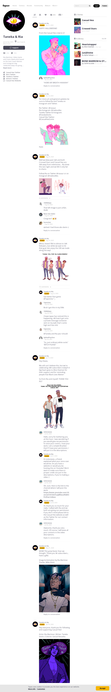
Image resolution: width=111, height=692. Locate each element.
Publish (104, 6)
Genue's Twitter (12, 79)
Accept (102, 688)
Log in (96, 6)
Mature (47, 5)
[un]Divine (87, 52)
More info (31, 689)
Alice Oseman (89, 47)
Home (14, 5)
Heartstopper (89, 44)
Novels (29, 5)
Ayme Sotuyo (88, 55)
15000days (47, 203)
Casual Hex (88, 20)
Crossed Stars (89, 28)
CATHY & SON (89, 63)
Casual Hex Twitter (13, 72)
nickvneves (48, 432)
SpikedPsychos (49, 78)
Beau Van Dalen (49, 214)
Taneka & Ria (44, 23)
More (55, 5)
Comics (22, 5)
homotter (47, 222)
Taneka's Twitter (12, 76)
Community (38, 5)
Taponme (47, 303)
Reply (52, 86)
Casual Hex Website (13, 81)
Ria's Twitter (10, 74)
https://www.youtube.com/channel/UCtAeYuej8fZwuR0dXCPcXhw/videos (56, 494)
